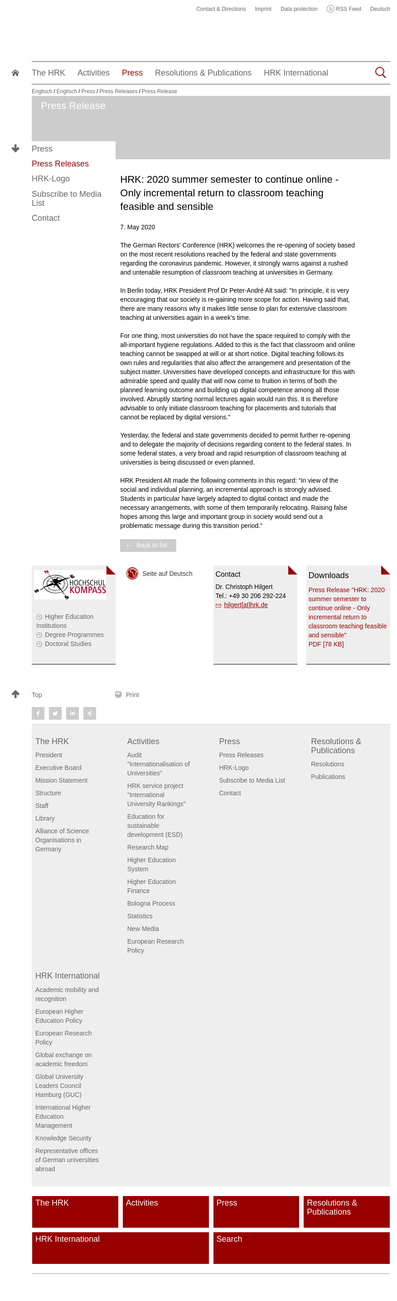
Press (42, 148)
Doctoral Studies (68, 643)
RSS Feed (348, 9)
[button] (59, 695)
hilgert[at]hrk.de (246, 604)
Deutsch (380, 9)
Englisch (42, 91)
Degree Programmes (74, 634)
